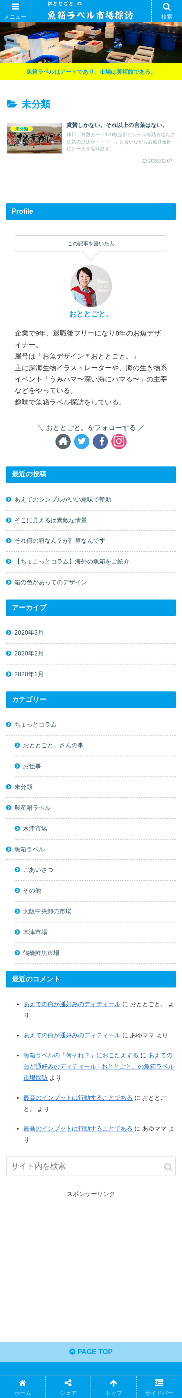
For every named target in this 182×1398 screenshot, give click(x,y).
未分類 (23, 786)
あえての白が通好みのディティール (71, 1035)
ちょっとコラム (35, 724)
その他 (32, 890)
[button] (168, 1167)
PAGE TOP (91, 1352)
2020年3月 (29, 632)
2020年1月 (29, 674)
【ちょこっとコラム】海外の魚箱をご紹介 (72, 561)
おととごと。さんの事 (53, 745)
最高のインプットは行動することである (78, 1097)
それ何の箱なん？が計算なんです (59, 540)
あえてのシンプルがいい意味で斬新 (62, 499)
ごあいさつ (38, 869)
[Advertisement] (91, 1260)
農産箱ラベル (32, 807)
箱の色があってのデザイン (50, 582)
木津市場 (35, 828)
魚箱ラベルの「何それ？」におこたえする (81, 1055)
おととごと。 (91, 314)
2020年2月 (29, 653)
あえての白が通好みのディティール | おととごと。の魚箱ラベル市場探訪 (98, 1066)
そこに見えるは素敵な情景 (50, 520)
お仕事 (32, 766)
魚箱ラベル (29, 849)
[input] (91, 1166)
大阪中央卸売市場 (47, 911)
